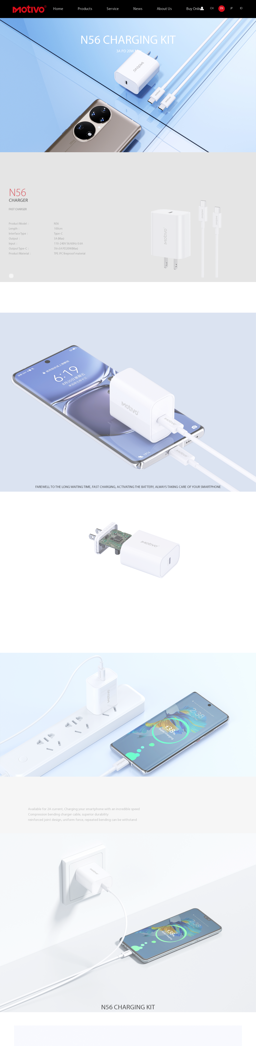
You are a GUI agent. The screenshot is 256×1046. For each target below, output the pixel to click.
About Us (164, 9)
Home (58, 9)
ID (241, 8)
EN (221, 8)
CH (212, 8)
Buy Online (194, 9)
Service (113, 9)
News (137, 9)
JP (231, 8)
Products (85, 9)
